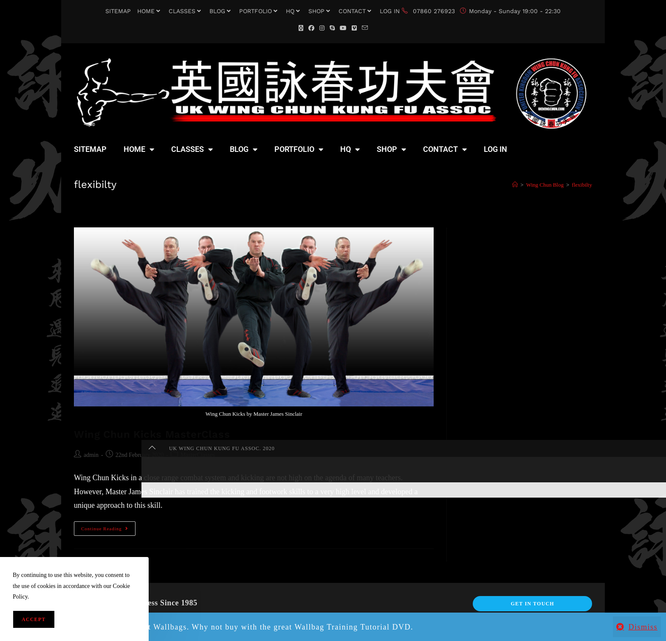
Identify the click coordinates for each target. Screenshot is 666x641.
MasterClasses (198, 455)
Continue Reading (108, 526)
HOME (149, 11)
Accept (34, 619)
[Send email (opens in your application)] (364, 28)
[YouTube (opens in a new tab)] (343, 28)
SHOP (320, 11)
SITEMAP (118, 11)
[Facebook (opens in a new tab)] (311, 28)
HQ (294, 11)
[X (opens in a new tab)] (301, 28)
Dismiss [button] (643, 627)
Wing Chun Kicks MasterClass (152, 434)
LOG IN (390, 11)
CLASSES (186, 11)
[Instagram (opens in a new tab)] (322, 28)
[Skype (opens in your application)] (332, 28)
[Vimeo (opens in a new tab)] (354, 28)
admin (91, 455)
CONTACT (356, 11)
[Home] (515, 185)
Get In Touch (532, 604)
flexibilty (582, 185)
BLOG (221, 11)
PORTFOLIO (259, 11)
